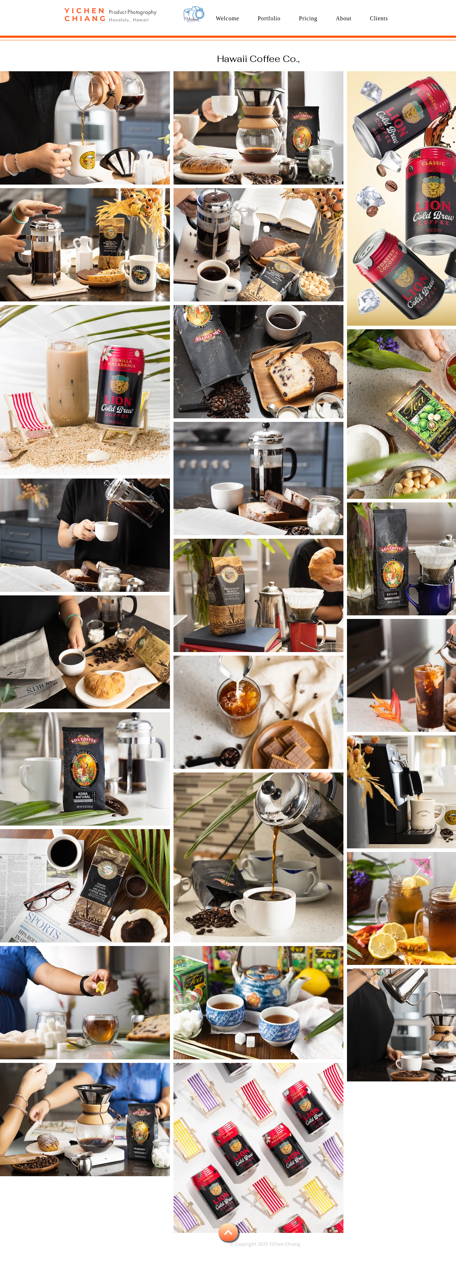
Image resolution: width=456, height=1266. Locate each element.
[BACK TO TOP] (228, 1232)
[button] (269, 18)
